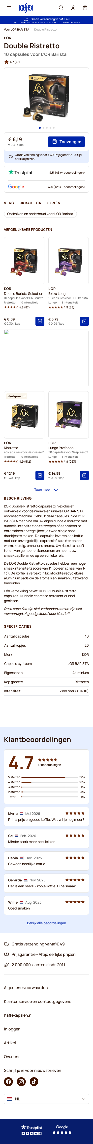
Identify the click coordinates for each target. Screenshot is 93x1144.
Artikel (10, 1042)
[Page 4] (50, 128)
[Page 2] (43, 128)
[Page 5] (54, 128)
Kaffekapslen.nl (18, 1015)
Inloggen (12, 1029)
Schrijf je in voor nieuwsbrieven (32, 1070)
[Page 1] (40, 128)
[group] (12, 62)
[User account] (73, 8)
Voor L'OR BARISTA (16, 29)
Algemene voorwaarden (26, 987)
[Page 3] (47, 128)
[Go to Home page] (26, 8)
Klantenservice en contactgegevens (37, 1001)
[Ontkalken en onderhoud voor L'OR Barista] (40, 214)
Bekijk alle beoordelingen (46, 923)
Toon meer (46, 490)
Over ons (12, 1056)
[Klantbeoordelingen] (46, 861)
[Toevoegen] (66, 141)
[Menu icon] (9, 8)
